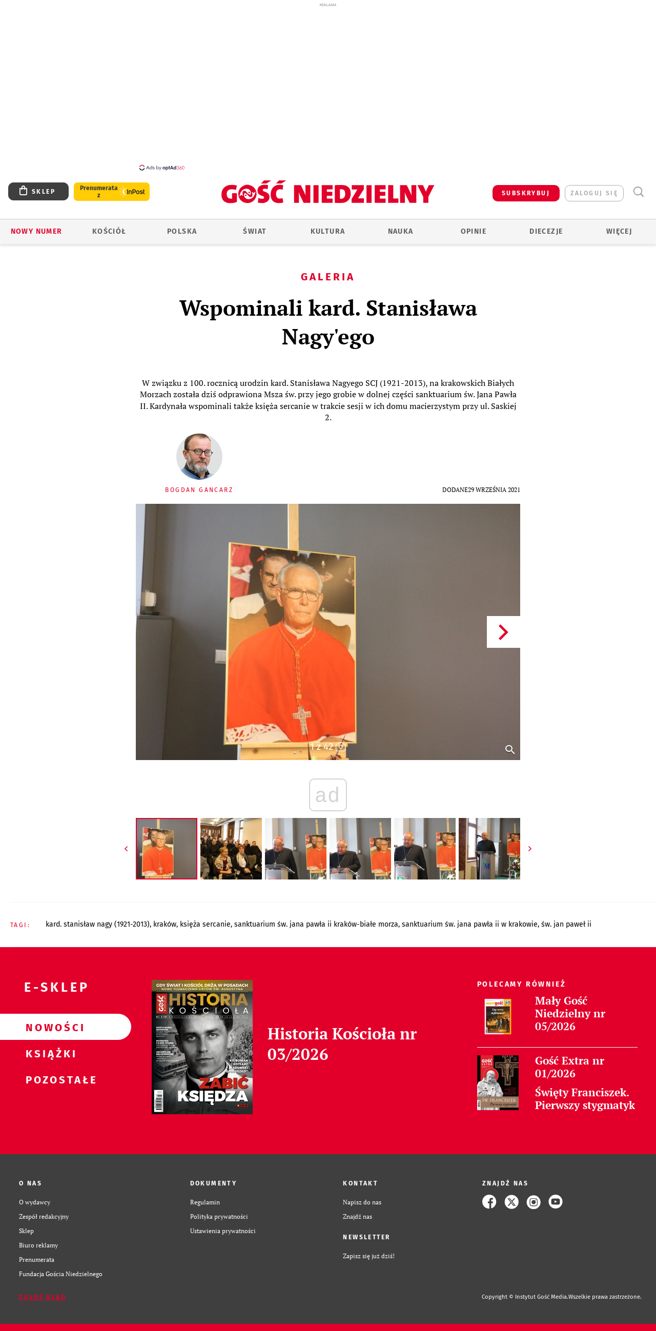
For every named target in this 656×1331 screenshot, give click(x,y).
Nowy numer (37, 231)
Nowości (49, 1027)
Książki (49, 1053)
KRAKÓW (164, 924)
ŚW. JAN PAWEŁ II (566, 924)
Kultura (328, 231)
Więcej (619, 231)
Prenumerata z (99, 192)
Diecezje (546, 231)
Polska (182, 231)
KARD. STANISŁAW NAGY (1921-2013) (98, 924)
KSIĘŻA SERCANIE (205, 924)
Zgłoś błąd (42, 1297)
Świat (254, 231)
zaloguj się (594, 193)
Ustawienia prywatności (223, 1230)
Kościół (109, 231)
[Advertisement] (328, 86)
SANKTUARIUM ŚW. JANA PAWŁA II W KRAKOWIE (470, 924)
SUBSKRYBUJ (526, 193)
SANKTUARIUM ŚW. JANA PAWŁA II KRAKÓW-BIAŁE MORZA (316, 924)
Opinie (473, 231)
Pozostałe (49, 1079)
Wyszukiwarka (638, 191)
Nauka (401, 231)
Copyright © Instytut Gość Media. (525, 1297)
